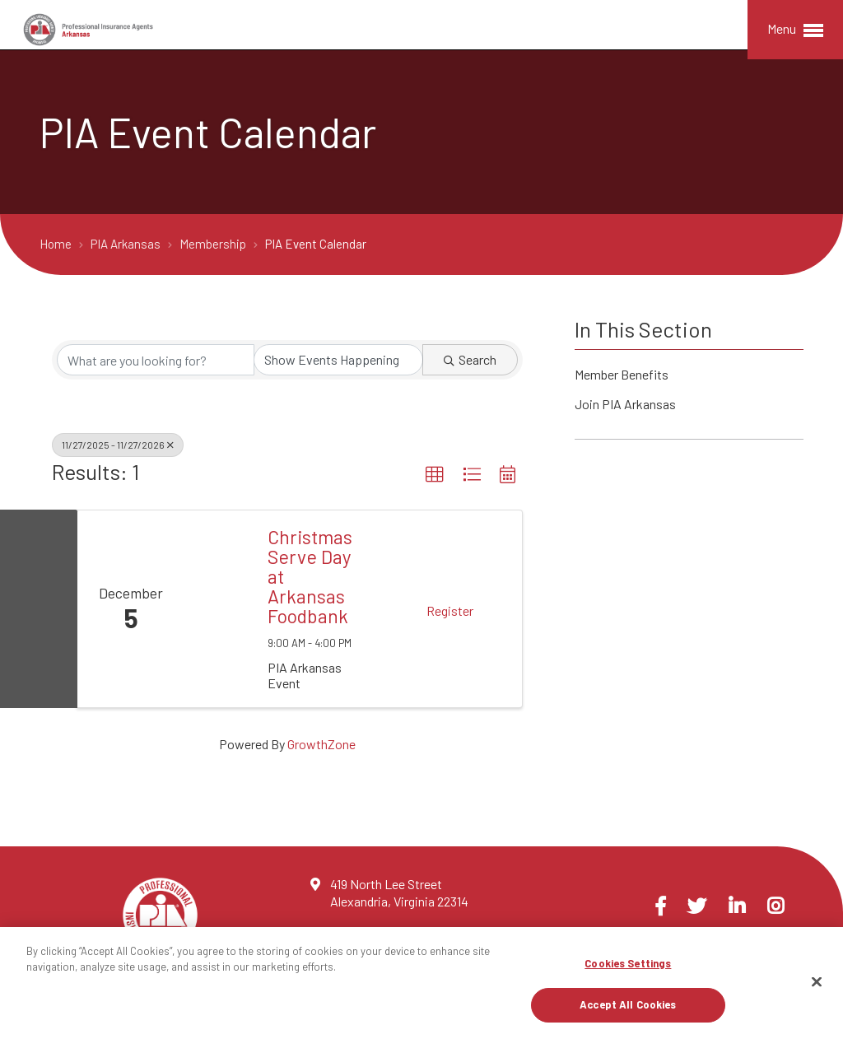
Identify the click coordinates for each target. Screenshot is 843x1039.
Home (57, 243)
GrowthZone (321, 744)
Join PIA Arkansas (625, 405)
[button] (434, 475)
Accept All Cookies (628, 1004)
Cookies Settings (628, 963)
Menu (795, 30)
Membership (214, 243)
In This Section (643, 329)
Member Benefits (621, 376)
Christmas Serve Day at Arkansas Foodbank (310, 576)
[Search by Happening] (338, 359)
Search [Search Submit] (470, 359)
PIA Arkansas (127, 243)
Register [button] (449, 610)
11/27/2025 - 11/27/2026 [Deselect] (118, 444)
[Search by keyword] (155, 359)
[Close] (817, 981)
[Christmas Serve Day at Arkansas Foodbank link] (217, 609)
